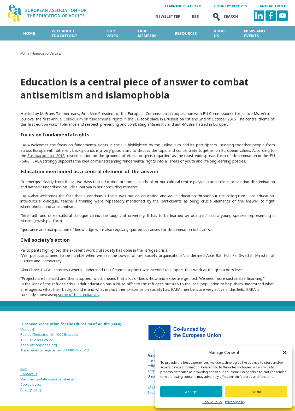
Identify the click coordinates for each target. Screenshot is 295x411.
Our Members (147, 33)
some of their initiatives (78, 294)
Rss (195, 16)
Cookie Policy (212, 402)
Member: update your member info (49, 379)
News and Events (254, 33)
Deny (256, 391)
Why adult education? (64, 33)
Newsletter (167, 16)
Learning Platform (183, 6)
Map (23, 368)
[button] (284, 352)
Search (224, 16)
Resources (186, 33)
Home (29, 33)
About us (220, 33)
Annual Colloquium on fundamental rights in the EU (95, 118)
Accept (191, 391)
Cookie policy (31, 384)
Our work (112, 33)
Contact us (28, 374)
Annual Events (274, 6)
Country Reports (230, 6)
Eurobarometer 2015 (45, 155)
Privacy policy (235, 402)
